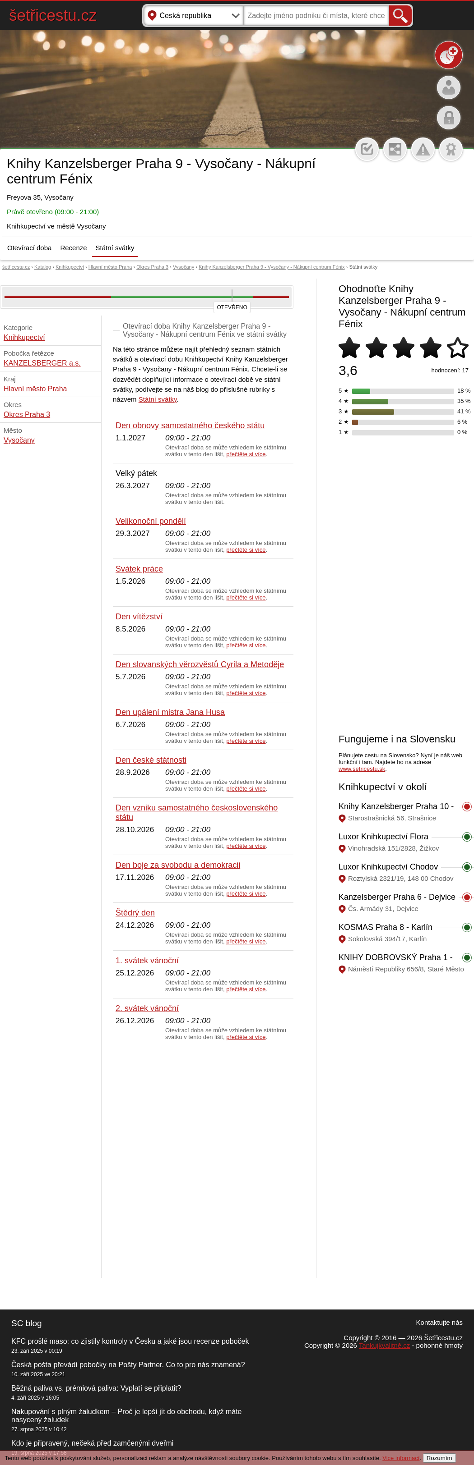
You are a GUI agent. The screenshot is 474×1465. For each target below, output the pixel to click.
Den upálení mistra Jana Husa (170, 712)
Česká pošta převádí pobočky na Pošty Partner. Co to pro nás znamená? (128, 1365)
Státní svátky (115, 248)
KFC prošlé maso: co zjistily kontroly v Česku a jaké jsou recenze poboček (130, 1341)
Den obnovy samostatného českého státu (190, 425)
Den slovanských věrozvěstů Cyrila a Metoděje (200, 664)
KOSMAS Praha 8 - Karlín (385, 927)
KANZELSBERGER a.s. (42, 363)
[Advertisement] (102, 1159)
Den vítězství (139, 616)
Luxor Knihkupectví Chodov (388, 866)
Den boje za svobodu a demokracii (178, 865)
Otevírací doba (29, 248)
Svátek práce (139, 568)
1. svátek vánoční (147, 960)
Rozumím (439, 1458)
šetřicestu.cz (53, 15)
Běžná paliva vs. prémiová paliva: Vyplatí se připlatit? (96, 1388)
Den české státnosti (151, 760)
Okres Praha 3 (152, 267)
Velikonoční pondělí (151, 521)
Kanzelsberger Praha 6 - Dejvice (397, 897)
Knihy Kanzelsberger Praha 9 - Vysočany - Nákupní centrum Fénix (272, 267)
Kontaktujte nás (439, 1322)
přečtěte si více (245, 454)
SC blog (26, 1323)
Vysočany (183, 267)
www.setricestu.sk (362, 768)
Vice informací (400, 1458)
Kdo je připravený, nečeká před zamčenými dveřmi (92, 1443)
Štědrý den (135, 912)
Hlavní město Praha (110, 267)
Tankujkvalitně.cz (384, 1345)
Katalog (42, 267)
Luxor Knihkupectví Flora (383, 836)
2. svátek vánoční (147, 1008)
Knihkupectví (70, 267)
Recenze (73, 248)
